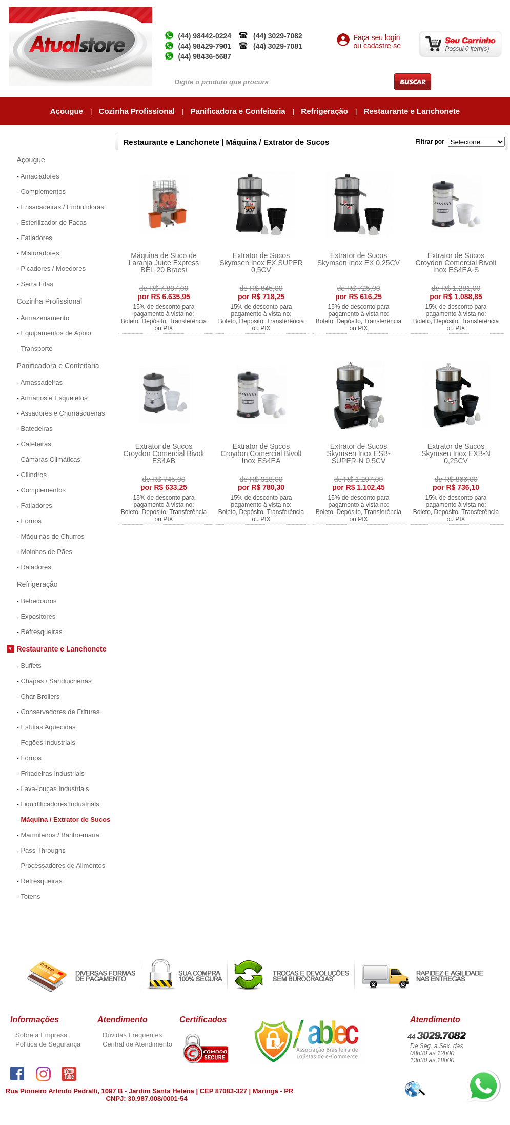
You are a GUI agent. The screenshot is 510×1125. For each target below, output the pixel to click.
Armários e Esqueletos (54, 398)
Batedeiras (36, 428)
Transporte (36, 348)
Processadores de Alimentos (63, 866)
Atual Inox (350, 10)
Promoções (25, 913)
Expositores (38, 616)
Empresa (311, 10)
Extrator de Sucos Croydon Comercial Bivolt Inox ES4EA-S (456, 262)
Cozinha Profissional (138, 111)
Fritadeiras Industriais (52, 773)
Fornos (31, 521)
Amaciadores (40, 176)
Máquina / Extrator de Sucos (65, 819)
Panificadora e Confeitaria (239, 111)
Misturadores (40, 253)
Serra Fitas (37, 284)
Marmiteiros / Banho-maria (60, 835)
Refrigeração (325, 111)
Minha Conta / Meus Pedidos (420, 10)
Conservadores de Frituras (60, 712)
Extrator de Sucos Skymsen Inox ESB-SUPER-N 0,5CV (359, 453)
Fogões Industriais (48, 742)
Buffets (31, 665)
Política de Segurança (47, 1044)
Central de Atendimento (137, 1044)
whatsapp (480, 1073)
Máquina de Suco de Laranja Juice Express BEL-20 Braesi (164, 262)
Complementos (43, 191)
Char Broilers (40, 696)
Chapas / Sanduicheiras (56, 681)
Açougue (67, 111)
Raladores (36, 567)
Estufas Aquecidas (48, 727)
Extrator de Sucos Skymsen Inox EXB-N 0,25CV (456, 453)
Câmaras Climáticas (50, 459)
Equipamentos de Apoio (56, 333)
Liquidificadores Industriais (60, 804)
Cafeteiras (36, 444)
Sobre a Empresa (41, 1035)
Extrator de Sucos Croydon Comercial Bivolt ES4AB (164, 453)
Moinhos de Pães (46, 552)
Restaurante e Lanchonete (412, 111)
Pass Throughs (43, 850)
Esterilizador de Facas (54, 222)
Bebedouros (38, 601)
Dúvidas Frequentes (132, 1035)
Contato (485, 10)
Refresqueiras (41, 632)
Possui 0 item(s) (467, 48)
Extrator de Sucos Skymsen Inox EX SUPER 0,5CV (261, 262)
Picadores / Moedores (53, 268)
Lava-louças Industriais (55, 789)
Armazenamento (45, 318)
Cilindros (34, 475)
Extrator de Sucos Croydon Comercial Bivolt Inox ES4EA (261, 453)
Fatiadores (36, 238)
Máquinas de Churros (52, 536)
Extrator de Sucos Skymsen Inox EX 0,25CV (358, 259)
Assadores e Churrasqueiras (63, 413)
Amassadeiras (42, 382)
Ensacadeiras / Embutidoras (62, 207)
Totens (30, 896)
